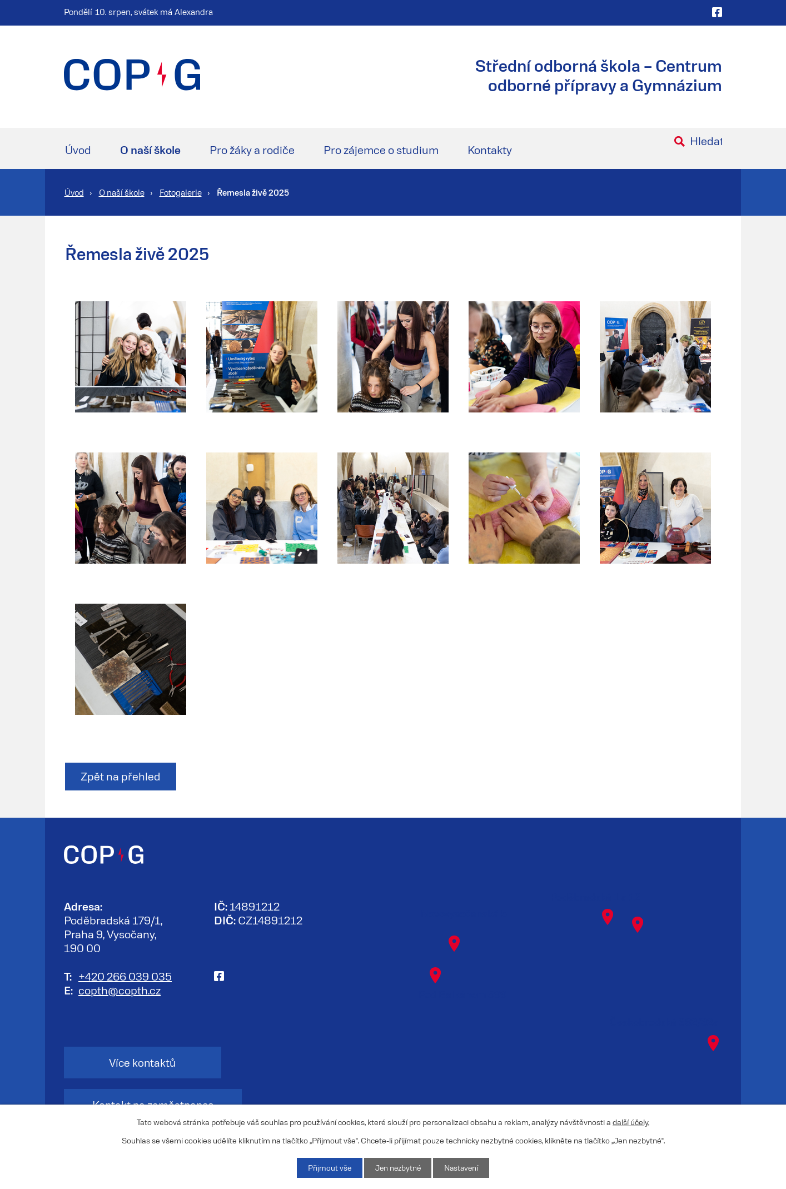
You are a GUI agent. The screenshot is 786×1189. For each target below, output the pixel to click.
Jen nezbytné (397, 1167)
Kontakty (489, 149)
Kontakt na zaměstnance (292, 1063)
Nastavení (463, 1167)
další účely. (631, 1121)
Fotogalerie (181, 192)
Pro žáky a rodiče (252, 149)
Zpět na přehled (122, 777)
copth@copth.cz (119, 990)
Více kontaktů (129, 1063)
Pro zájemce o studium (381, 149)
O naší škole (150, 149)
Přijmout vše (327, 1167)
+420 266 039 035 (125, 976)
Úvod (78, 149)
